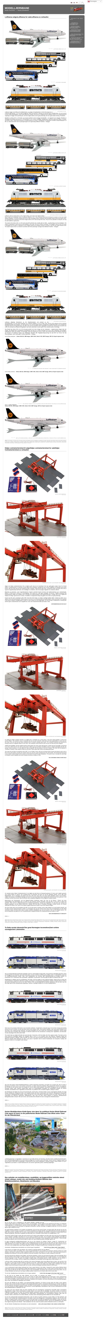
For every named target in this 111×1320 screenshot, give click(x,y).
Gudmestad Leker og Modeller (20, 977)
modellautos (29, 1308)
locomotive (21, 1104)
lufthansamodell (43, 441)
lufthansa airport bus (17, 441)
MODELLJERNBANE (17, 8)
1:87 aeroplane (10, 440)
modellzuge (26, 1105)
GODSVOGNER (75, 26)
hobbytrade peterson (11, 1104)
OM (72, 18)
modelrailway (7, 442)
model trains (42, 1307)
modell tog (16, 1308)
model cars (13, 1307)
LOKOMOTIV (74, 22)
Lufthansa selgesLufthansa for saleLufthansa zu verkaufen (26, 17)
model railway (64, 441)
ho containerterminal (45, 920)
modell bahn (54, 1307)
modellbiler (41, 1308)
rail (61, 1171)
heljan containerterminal (17, 920)
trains (35, 1106)
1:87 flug (24, 440)
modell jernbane (11, 1308)
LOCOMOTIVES (74, 23)
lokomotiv (25, 1104)
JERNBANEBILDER (76, 41)
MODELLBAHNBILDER (76, 39)
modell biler (62, 1307)
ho (9, 441)
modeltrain (54, 1171)
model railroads (58, 441)
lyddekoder (33, 1104)
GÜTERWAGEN (74, 28)
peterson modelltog (63, 1105)
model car (9, 1307)
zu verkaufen (29, 442)
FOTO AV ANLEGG (76, 37)
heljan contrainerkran (25, 920)
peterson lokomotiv (56, 1105)
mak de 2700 (38, 1104)
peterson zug (22, 1106)
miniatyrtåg (48, 441)
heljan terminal (31, 920)
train (33, 1106)
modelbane (15, 921)
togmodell (64, 1171)
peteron (51, 1105)
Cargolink (56, 980)
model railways (10, 921)
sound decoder (26, 1106)
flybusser (64, 440)
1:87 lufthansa (40, 440)
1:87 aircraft (20, 440)
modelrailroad (64, 921)
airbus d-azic (58, 440)
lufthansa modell (37, 441)
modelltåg (51, 921)
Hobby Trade (21, 976)
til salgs (22, 442)
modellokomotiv (15, 1171)
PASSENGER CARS (75, 30)
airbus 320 (48, 440)
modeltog (16, 442)
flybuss (61, 440)
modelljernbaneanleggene (53, 1170)
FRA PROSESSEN (76, 34)
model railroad (53, 441)
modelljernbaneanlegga (45, 1170)
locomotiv (17, 1104)
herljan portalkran (37, 920)
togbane (25, 442)
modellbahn (25, 921)
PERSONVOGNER (76, 29)
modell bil (58, 1307)
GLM (52, 1031)
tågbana (19, 442)
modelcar (46, 1307)
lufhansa (11, 441)
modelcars (50, 1307)
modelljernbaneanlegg (37, 1170)
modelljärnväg (36, 921)
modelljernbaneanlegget (62, 1170)
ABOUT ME (76, 18)
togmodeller (7, 1172)
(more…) (7, 916)
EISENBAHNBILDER (75, 42)
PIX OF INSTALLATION (77, 38)
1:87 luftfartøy (35, 440)
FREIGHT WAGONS (75, 27)
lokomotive (29, 1104)
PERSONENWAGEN (75, 31)
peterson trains (16, 1106)
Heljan (11, 586)
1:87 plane (45, 440)
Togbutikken (31, 977)
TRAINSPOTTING (74, 41)
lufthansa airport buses (25, 441)
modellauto (24, 1308)
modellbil (37, 1308)
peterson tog (7, 1106)
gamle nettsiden (31, 1222)
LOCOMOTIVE (74, 24)
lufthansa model (32, 441)
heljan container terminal (9, 920)
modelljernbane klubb (29, 1170)
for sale (6, 441)
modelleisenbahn (30, 921)
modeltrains (59, 1171)
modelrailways (12, 442)
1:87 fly (32, 440)
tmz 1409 (30, 1106)
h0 (8, 441)
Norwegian (92, 1)
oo (23, 922)
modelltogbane (24, 1171)
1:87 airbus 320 (15, 440)
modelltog (55, 921)
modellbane (11, 1170)
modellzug (59, 921)
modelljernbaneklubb (8, 1171)
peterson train (11, 1106)
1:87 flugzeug (28, 440)
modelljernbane (47, 921)
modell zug (20, 1308)
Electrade (38, 977)
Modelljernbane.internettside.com (25, 1247)
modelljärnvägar (41, 921)
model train (38, 1307)
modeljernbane (20, 921)
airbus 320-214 (53, 440)
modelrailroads (7, 922)
